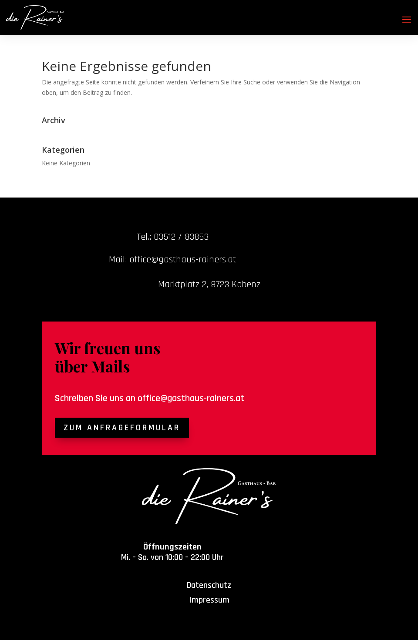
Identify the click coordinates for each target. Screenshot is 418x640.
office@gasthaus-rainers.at (191, 398)
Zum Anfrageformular (122, 427)
